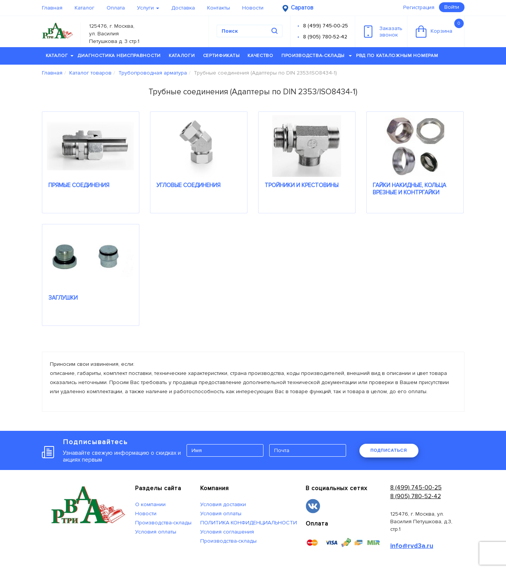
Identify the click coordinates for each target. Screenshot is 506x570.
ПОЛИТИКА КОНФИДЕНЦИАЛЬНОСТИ (248, 522)
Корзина (440, 28)
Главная (52, 8)
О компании (150, 504)
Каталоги (182, 56)
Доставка (183, 8)
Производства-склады (316, 56)
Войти (451, 7)
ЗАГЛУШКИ (63, 297)
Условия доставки (223, 504)
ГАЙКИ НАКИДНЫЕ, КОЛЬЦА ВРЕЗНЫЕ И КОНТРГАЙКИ (409, 189)
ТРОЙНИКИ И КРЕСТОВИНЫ (301, 185)
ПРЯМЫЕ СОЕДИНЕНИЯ (78, 185)
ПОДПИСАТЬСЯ (388, 450)
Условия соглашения (227, 532)
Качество (260, 56)
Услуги (148, 8)
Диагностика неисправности (119, 56)
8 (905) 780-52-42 (325, 36)
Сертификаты (221, 56)
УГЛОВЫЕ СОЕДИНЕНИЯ (188, 185)
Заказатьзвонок (383, 31)
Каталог (84, 8)
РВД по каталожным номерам (397, 56)
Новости (252, 8)
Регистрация (418, 7)
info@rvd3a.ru (411, 546)
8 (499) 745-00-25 (325, 25)
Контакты (218, 8)
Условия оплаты (155, 532)
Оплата (116, 8)
